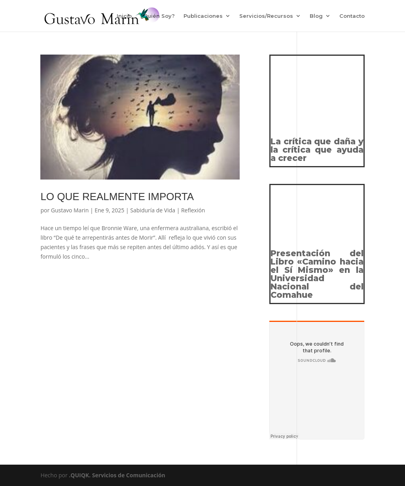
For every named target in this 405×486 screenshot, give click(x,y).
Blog (316, 16)
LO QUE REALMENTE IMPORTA (117, 196)
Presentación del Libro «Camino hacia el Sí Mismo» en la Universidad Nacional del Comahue (317, 274)
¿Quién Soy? (157, 16)
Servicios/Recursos (266, 16)
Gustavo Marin (70, 210)
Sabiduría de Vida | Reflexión (167, 210)
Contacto (352, 16)
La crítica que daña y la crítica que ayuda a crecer (317, 149)
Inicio (124, 16)
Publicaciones (203, 16)
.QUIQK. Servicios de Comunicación (117, 475)
